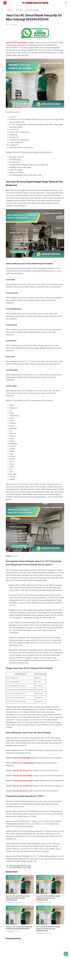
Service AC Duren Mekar (23, 775)
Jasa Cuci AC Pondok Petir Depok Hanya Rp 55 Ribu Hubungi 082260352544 (48, 929)
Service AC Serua (20, 791)
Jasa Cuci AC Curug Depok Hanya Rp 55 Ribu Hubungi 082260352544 (19, 928)
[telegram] (22, 866)
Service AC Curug (20, 770)
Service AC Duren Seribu (23, 781)
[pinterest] (25, 866)
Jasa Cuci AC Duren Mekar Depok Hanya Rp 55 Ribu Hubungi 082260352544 (48, 898)
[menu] (5, 3)
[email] (29, 866)
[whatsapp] (18, 866)
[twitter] (14, 866)
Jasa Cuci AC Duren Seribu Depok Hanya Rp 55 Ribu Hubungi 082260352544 (18, 898)
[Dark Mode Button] (66, 3)
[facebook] (10, 866)
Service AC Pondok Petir (23, 786)
